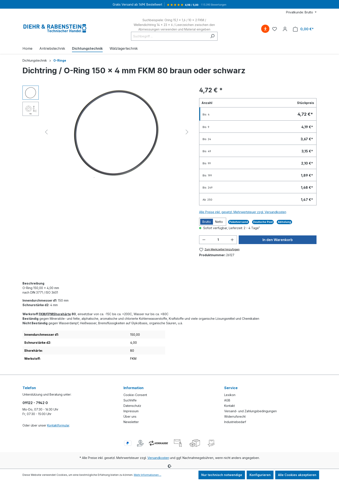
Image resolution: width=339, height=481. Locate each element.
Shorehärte (62, 314)
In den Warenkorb (277, 240)
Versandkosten (158, 458)
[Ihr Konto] (285, 29)
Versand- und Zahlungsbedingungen (250, 411)
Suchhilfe (130, 400)
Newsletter (131, 422)
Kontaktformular (58, 425)
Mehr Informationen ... (147, 474)
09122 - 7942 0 (35, 403)
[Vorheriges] (46, 132)
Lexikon (229, 395)
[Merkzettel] (274, 29)
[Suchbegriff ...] (169, 36)
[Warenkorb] (303, 29)
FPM (49, 314)
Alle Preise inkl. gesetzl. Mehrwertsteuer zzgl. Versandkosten (242, 212)
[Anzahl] (218, 240)
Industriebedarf (235, 422)
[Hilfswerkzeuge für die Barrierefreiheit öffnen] (265, 29)
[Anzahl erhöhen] (232, 240)
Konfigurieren (260, 475)
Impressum (131, 411)
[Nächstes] (187, 132)
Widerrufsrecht (235, 416)
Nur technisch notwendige (221, 475)
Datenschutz (132, 405)
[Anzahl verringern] (203, 240)
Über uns (129, 416)
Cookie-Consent (135, 395)
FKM (42, 314)
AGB (227, 400)
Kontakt (229, 405)
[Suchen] (212, 36)
